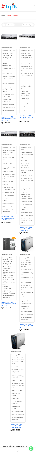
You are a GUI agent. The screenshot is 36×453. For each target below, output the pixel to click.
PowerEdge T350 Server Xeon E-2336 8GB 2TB (26, 325)
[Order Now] (31, 448)
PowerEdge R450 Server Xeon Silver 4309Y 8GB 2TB (7, 218)
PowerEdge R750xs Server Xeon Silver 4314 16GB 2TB (26, 228)
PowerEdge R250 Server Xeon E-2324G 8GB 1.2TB (8, 118)
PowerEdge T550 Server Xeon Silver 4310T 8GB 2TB (16, 425)
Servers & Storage (6, 47)
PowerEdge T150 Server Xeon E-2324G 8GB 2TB (8, 303)
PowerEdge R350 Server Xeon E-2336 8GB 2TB (26, 117)
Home (3, 15)
